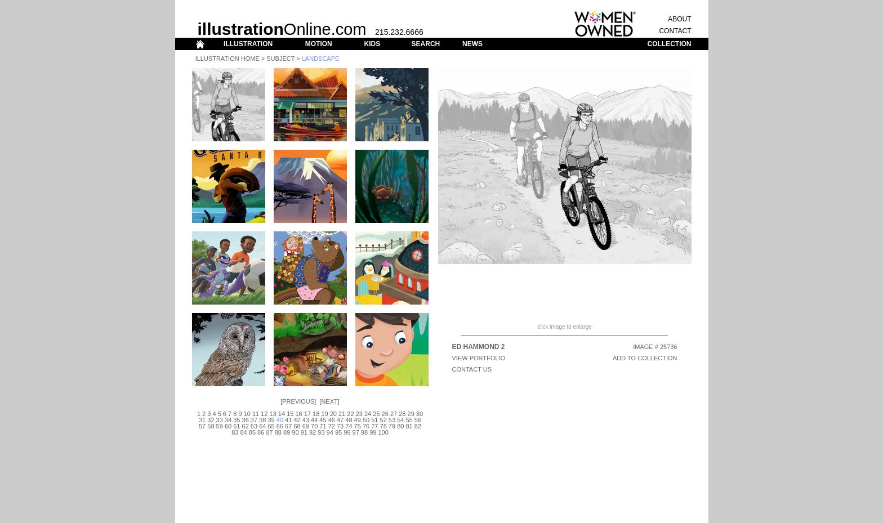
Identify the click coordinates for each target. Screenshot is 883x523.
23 (359, 413)
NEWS (472, 44)
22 (350, 413)
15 (290, 413)
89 (286, 432)
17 (307, 413)
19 (324, 413)
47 (340, 420)
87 (269, 432)
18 (316, 413)
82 (417, 426)
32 (210, 420)
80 (400, 426)
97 (356, 432)
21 (341, 413)
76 (366, 426)
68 (296, 426)
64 (262, 426)
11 (255, 413)
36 (245, 420)
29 (411, 413)
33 (219, 420)
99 (372, 432)
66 (280, 426)
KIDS (372, 44)
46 (331, 420)
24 (367, 413)
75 (357, 426)
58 (210, 426)
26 (385, 413)
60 (228, 426)
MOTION (318, 44)
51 (374, 420)
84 (243, 432)
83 (234, 432)
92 (312, 432)
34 (228, 420)
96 (347, 432)
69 (305, 426)
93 (321, 432)
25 (376, 413)
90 (295, 432)
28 (402, 413)
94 (330, 432)
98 (364, 432)
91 (304, 432)
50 (366, 420)
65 (270, 426)
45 (322, 420)
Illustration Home (227, 58)
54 (400, 420)
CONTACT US (472, 369)
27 (393, 413)
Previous (298, 401)
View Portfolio (479, 358)
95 (338, 432)
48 (348, 420)
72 (331, 426)
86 (260, 432)
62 (245, 426)
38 (262, 420)
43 (305, 420)
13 (273, 413)
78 (383, 426)
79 (392, 426)
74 (348, 426)
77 (374, 426)
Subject (280, 58)
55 (408, 420)
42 (296, 420)
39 (270, 420)
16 (298, 413)
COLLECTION (670, 44)
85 (252, 432)
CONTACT (675, 31)
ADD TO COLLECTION (645, 358)
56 (417, 420)
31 (202, 420)
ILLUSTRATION (248, 44)
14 (281, 413)
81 (408, 426)
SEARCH (426, 44)
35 (236, 420)
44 (314, 420)
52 (383, 420)
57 (202, 426)
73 (340, 426)
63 (254, 426)
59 (219, 426)
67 (288, 426)
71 (322, 426)
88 (278, 432)
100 (383, 432)
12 (264, 413)
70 (314, 426)
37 (254, 420)
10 (247, 413)
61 (236, 426)
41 (288, 420)
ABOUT (679, 19)
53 (392, 420)
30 (419, 413)
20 (333, 413)
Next (329, 401)
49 (357, 420)
